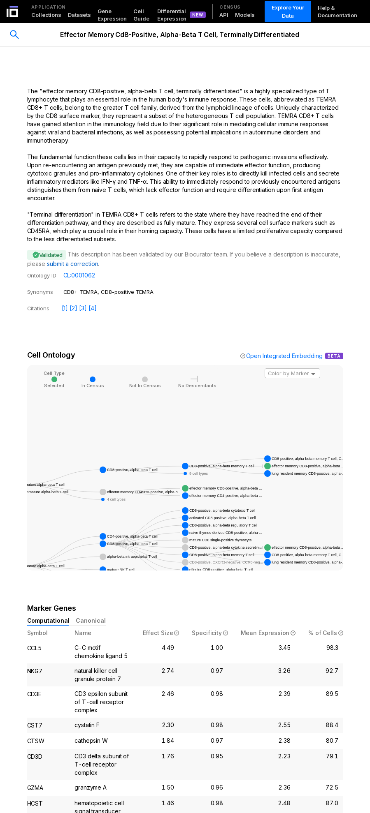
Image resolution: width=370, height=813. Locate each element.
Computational (48, 620)
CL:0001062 (79, 275)
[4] (92, 308)
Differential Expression (171, 15)
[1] (65, 308)
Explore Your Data (288, 11)
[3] (83, 308)
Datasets (79, 15)
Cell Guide (141, 15)
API (223, 15)
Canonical (90, 620)
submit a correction (72, 263)
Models (245, 15)
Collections (46, 15)
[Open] (313, 374)
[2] (73, 308)
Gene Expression (112, 15)
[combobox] (292, 373)
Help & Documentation (337, 11)
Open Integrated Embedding (284, 355)
